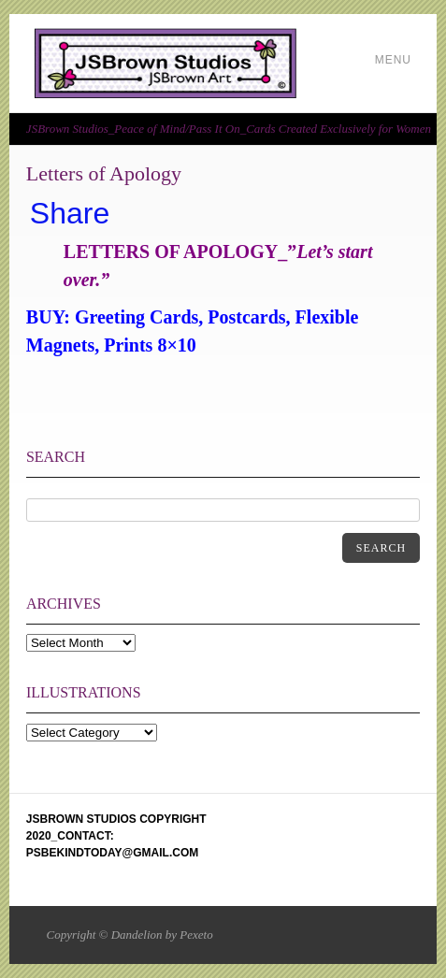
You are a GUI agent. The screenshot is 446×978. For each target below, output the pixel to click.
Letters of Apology (103, 173)
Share (69, 213)
